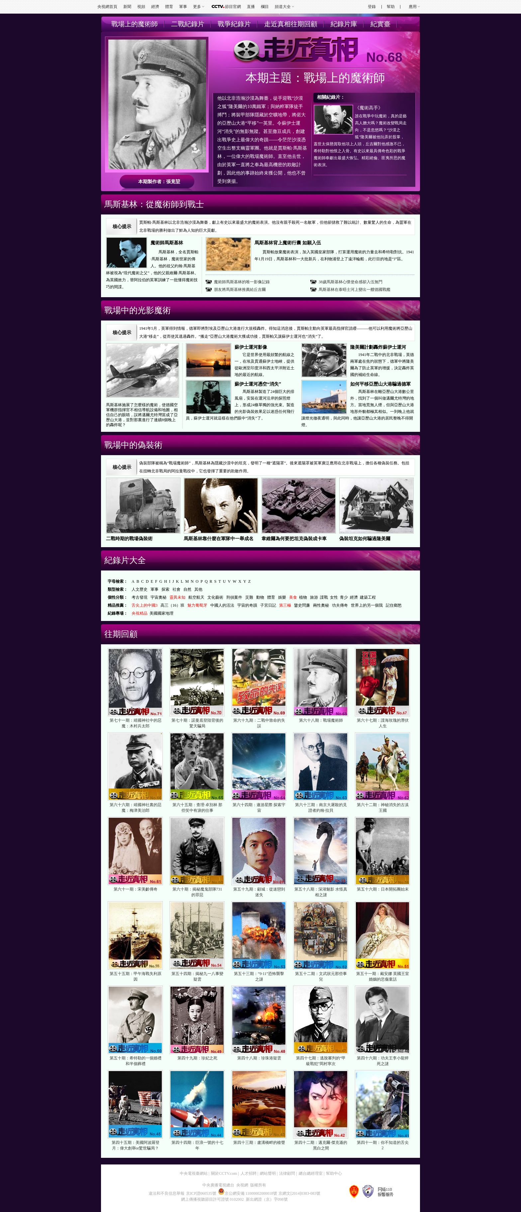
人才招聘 (249, 1173)
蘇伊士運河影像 (251, 347)
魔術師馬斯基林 (167, 242)
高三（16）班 (172, 605)
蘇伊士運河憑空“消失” (258, 384)
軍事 (183, 6)
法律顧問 (287, 1173)
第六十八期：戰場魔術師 (321, 720)
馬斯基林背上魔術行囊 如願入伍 (288, 242)
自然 (187, 589)
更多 (197, 6)
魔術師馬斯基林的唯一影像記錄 (242, 282)
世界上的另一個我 (367, 605)
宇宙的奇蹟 (247, 605)
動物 (260, 597)
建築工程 (368, 597)
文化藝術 (215, 597)
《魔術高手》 (369, 107)
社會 (176, 589)
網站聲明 (268, 1173)
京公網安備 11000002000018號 (247, 1193)
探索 (165, 589)
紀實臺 (380, 24)
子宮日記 (268, 605)
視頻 (141, 6)
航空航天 (196, 597)
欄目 (265, 6)
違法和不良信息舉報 (166, 1193)
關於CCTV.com (224, 1173)
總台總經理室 (311, 1173)
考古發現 (140, 597)
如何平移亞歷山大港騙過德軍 (380, 384)
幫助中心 (334, 1173)
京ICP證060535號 (201, 1193)
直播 (251, 6)
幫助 (391, 6)
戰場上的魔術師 (134, 24)
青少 (344, 597)
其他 (198, 589)
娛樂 (282, 597)
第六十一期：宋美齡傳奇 (135, 889)
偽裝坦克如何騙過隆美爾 (364, 538)
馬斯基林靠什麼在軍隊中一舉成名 (219, 538)
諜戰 (324, 597)
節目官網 (233, 6)
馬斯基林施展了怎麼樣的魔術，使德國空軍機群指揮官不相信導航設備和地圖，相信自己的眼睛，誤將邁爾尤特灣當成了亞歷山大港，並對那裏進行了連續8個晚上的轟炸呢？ (142, 415)
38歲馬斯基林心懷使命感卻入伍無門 (350, 282)
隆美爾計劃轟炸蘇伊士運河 (378, 347)
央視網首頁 (107, 6)
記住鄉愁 (394, 605)
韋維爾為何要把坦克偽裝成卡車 (294, 538)
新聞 (127, 6)
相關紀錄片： (331, 97)
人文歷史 (140, 589)
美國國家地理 (161, 613)
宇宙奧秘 (158, 597)
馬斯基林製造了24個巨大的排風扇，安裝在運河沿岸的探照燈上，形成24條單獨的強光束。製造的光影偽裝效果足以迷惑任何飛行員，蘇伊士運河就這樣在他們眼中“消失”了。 (240, 405)
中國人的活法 (222, 605)
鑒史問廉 (302, 605)
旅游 (314, 597)
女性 (334, 597)
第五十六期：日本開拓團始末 (383, 889)
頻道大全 (283, 6)
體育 (169, 6)
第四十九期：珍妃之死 (197, 1058)
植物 (303, 597)
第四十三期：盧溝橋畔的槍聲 (259, 1142)
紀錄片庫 (344, 24)
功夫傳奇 (340, 605)
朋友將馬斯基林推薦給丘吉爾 (240, 289)
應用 (413, 6)
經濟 (155, 6)
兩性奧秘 (321, 605)
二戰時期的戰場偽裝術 (129, 538)
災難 (249, 597)
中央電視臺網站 (194, 1173)
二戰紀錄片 (187, 24)
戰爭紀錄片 (234, 24)
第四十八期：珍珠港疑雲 (259, 1058)
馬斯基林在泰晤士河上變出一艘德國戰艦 (354, 289)
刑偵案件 (234, 597)
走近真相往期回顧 (290, 24)
